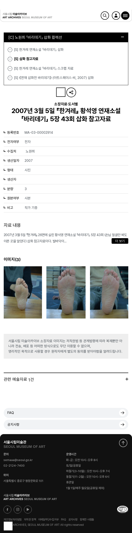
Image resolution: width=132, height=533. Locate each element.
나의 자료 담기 (60, 92)
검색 (105, 15)
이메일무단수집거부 (48, 519)
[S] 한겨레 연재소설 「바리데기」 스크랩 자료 (44, 68)
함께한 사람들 (87, 519)
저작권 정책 (30, 519)
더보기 (127, 379)
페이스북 (7, 509)
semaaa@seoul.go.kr (18, 460)
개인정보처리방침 (12, 519)
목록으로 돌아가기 (8, 526)
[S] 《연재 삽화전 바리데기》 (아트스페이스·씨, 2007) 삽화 (54, 78)
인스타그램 (17, 509)
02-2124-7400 (14, 466)
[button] (125, 15)
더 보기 (120, 241)
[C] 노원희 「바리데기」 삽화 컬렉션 (66, 37)
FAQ (10, 413)
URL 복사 (71, 92)
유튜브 (28, 509)
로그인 (116, 15)
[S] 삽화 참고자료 (26, 59)
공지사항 (13, 424)
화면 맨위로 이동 (123, 443)
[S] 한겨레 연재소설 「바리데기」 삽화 (39, 50)
